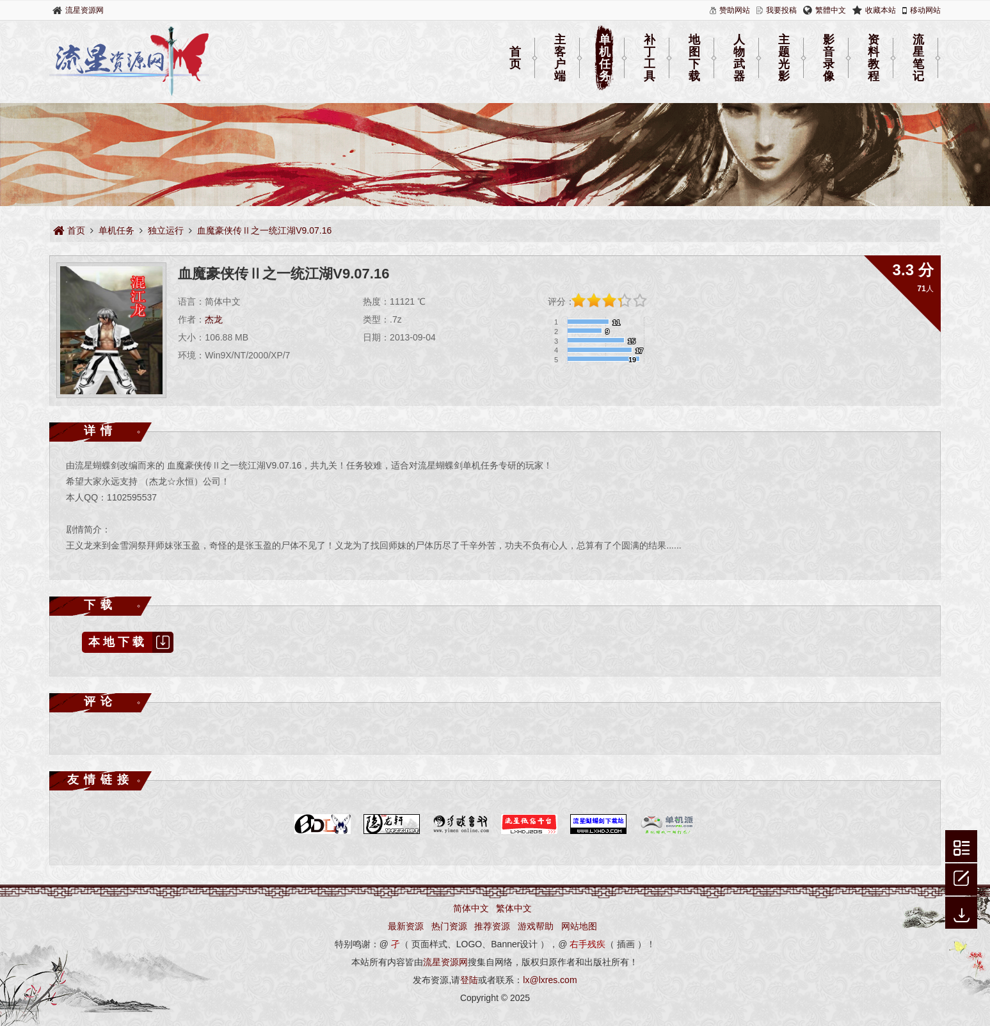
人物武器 (739, 58)
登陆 (469, 980)
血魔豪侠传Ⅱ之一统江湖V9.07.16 (264, 230)
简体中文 (471, 908)
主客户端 (560, 58)
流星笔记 (918, 58)
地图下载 (694, 58)
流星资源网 (84, 10)
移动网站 (925, 10)
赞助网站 (734, 10)
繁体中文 (514, 908)
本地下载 (130, 642)
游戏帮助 (536, 926)
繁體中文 (830, 10)
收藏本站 (880, 10)
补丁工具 (649, 58)
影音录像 (828, 58)
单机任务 (605, 58)
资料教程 (873, 58)
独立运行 (166, 230)
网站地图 (579, 926)
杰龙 (214, 319)
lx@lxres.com (550, 980)
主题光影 (784, 58)
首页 (515, 57)
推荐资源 (492, 926)
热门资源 (449, 926)
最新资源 (406, 926)
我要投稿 (781, 10)
